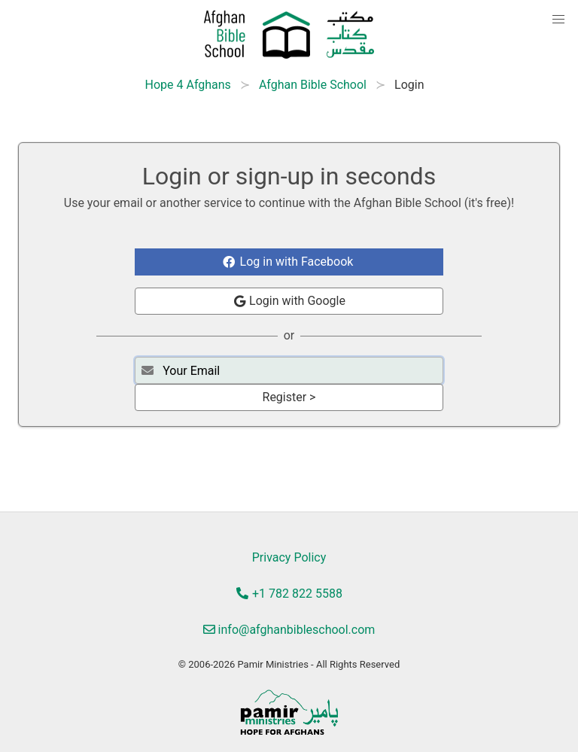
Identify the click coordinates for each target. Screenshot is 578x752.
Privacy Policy (289, 557)
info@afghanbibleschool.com (289, 630)
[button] (558, 19)
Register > (289, 397)
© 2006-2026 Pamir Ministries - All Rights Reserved (289, 664)
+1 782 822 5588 (289, 593)
